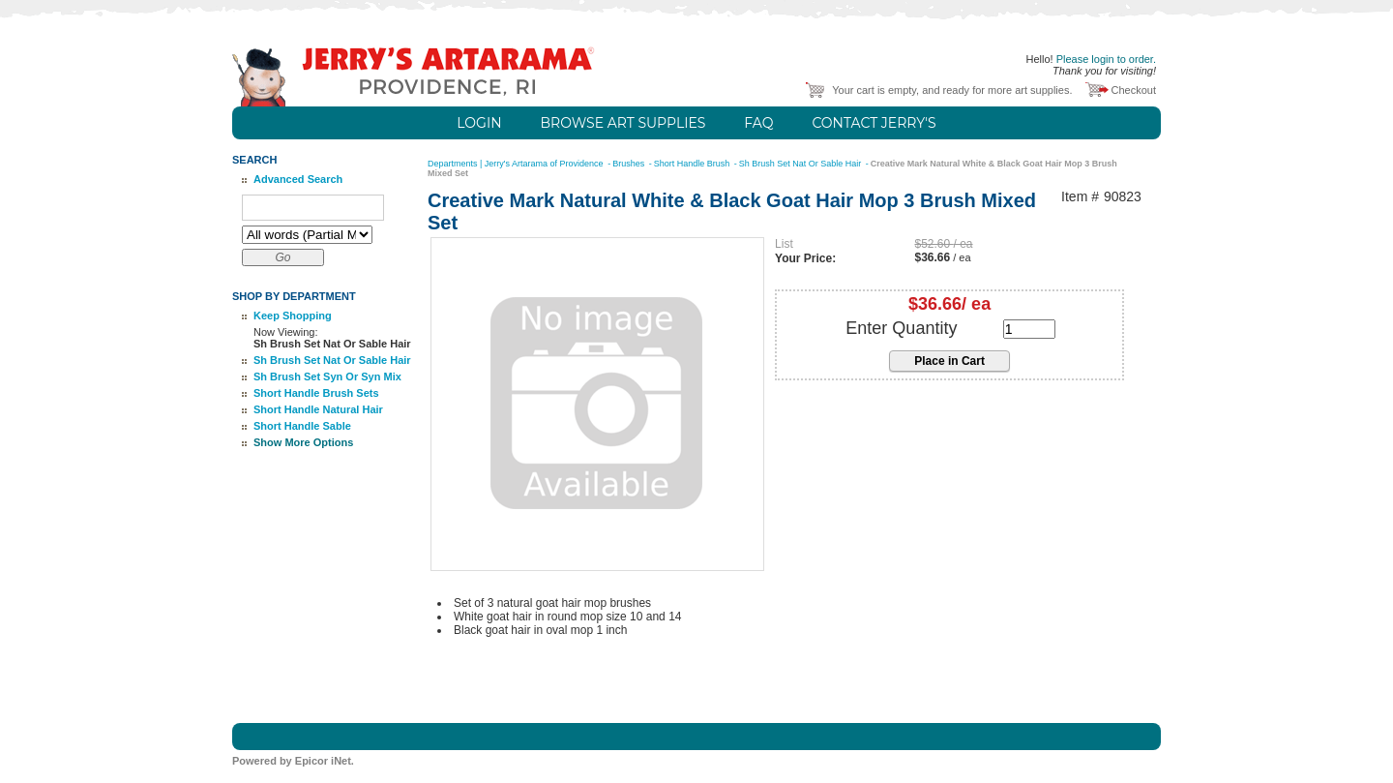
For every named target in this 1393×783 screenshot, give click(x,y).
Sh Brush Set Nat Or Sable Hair (332, 360)
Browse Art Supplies (623, 123)
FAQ (758, 123)
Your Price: (805, 258)
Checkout (1133, 90)
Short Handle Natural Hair (318, 409)
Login (479, 123)
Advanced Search (297, 179)
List (784, 244)
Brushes (629, 163)
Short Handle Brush (693, 163)
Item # (1080, 197)
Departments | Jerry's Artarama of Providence (517, 163)
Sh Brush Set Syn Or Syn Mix (327, 376)
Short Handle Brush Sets (316, 393)
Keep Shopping (292, 315)
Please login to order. (1106, 59)
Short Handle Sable (302, 426)
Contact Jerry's (873, 123)
